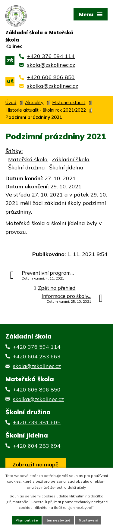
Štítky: (14, 151)
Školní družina (26, 167)
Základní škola (70, 159)
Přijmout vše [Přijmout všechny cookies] (26, 520)
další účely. (76, 487)
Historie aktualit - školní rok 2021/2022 (45, 110)
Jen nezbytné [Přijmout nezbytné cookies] (58, 520)
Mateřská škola (28, 159)
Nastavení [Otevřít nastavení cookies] (88, 520)
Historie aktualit (68, 102)
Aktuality (34, 102)
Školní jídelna (66, 167)
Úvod (10, 102)
